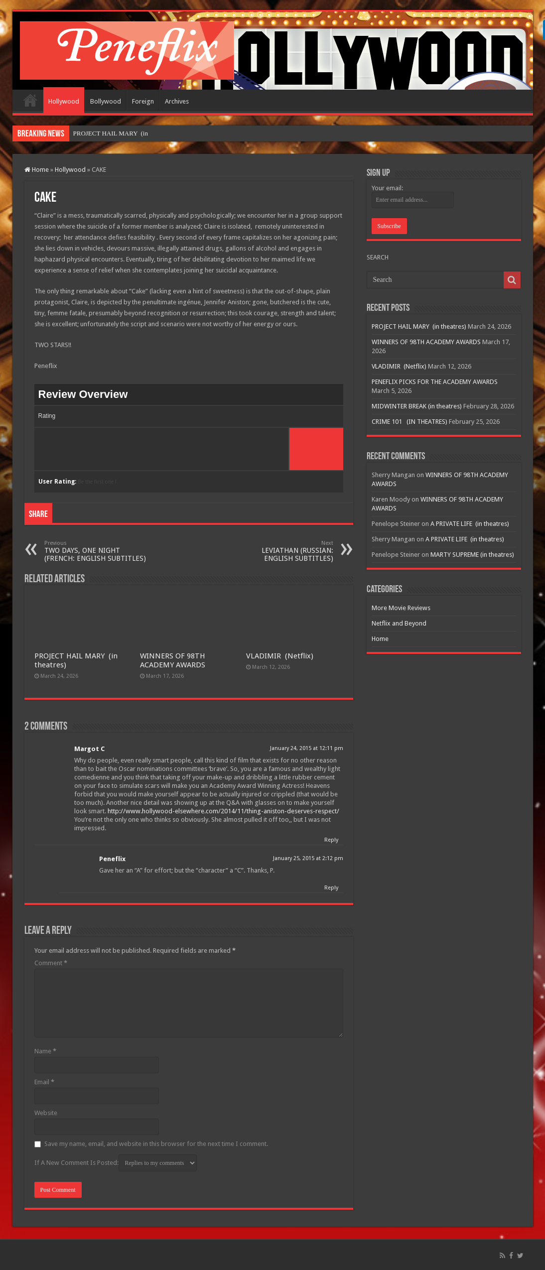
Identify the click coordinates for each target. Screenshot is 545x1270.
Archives (177, 101)
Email (44, 1082)
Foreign (143, 101)
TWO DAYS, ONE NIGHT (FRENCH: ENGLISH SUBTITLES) (95, 551)
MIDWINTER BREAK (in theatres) (417, 406)
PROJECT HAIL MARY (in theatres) (419, 326)
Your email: (387, 188)
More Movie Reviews (401, 608)
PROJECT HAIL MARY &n (110, 133)
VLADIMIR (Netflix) (279, 655)
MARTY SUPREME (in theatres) (472, 554)
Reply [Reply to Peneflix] (331, 888)
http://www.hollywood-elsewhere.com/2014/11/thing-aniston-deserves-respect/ (223, 811)
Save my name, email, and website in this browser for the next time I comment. (156, 1143)
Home (30, 100)
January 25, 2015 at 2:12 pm (308, 858)
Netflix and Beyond (399, 623)
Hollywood (63, 101)
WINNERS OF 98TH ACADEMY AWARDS (172, 660)
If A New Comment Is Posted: (115, 1162)
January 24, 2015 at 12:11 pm (306, 748)
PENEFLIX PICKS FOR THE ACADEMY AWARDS (435, 381)
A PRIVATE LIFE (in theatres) (469, 523)
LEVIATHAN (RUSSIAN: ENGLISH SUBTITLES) (282, 551)
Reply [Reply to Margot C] (331, 840)
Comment (50, 963)
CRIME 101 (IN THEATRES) (409, 421)
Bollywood (105, 101)
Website (45, 1113)
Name (45, 1051)
